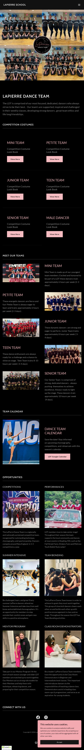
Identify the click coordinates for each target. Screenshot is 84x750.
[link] (15, 5)
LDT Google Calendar (57, 457)
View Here (15, 159)
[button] (79, 5)
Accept (59, 744)
